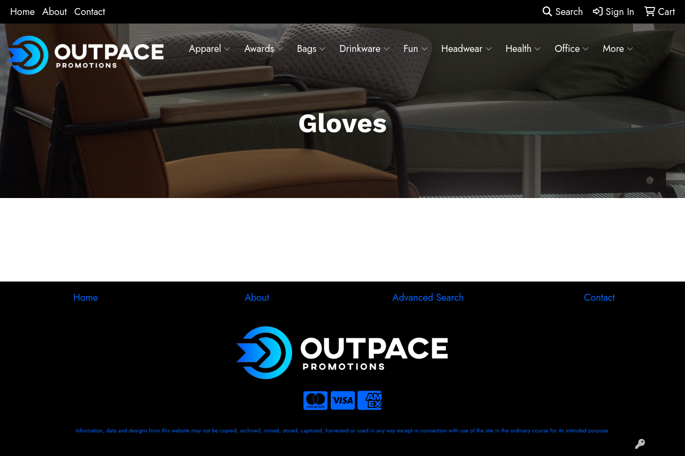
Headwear (467, 49)
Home (22, 12)
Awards (263, 49)
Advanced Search (427, 298)
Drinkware (364, 49)
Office (571, 49)
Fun (416, 49)
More (618, 49)
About (54, 12)
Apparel (209, 49)
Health (523, 49)
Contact (89, 12)
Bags (311, 49)
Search (563, 12)
